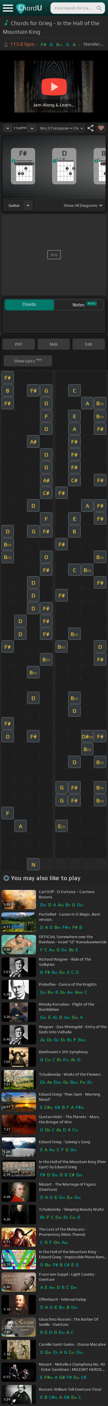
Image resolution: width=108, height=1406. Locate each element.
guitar (14, 205)
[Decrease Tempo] (8, 128)
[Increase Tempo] (32, 128)
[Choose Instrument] (28, 205)
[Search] (99, 8)
